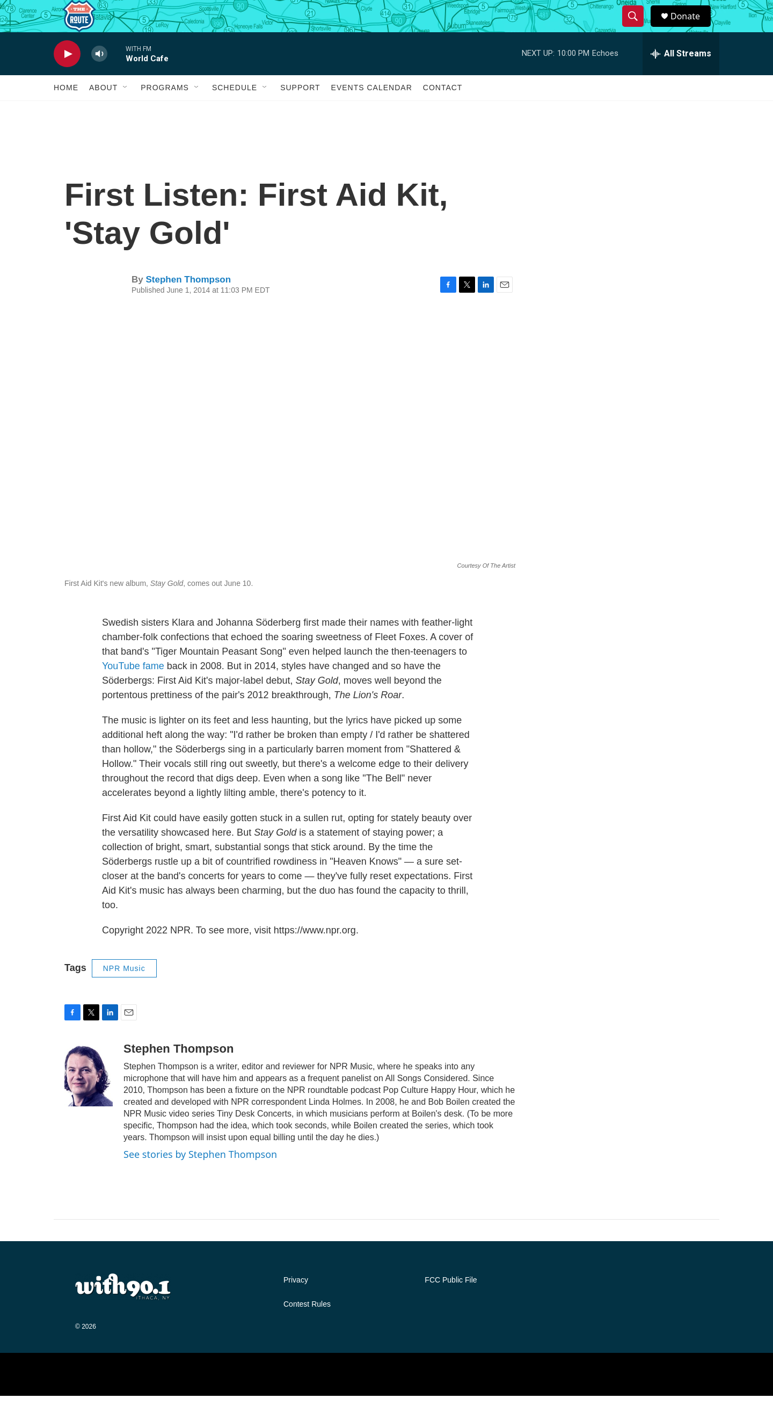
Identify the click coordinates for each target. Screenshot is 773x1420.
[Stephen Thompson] (88, 1098)
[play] (67, 78)
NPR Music (124, 992)
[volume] (99, 78)
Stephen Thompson (188, 304)
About (103, 111)
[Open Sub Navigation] (125, 111)
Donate (692, 28)
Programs (165, 111)
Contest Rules (307, 1328)
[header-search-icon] (637, 28)
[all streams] (681, 77)
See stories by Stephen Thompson (200, 1178)
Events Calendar (371, 111)
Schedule (234, 111)
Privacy (295, 1304)
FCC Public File (451, 1304)
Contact (443, 111)
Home (66, 111)
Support (300, 111)
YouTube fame (133, 690)
